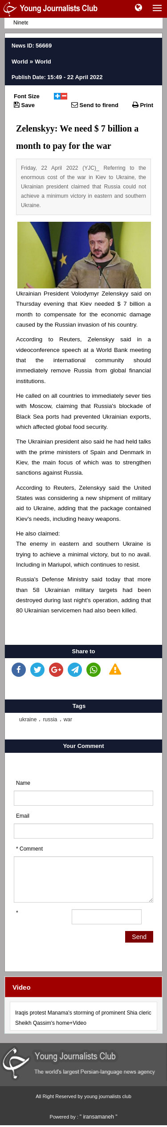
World (20, 61)
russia (50, 719)
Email (22, 816)
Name (23, 783)
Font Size (27, 96)
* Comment (29, 849)
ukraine (28, 719)
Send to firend (94, 104)
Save (24, 104)
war (68, 719)
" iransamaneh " (99, 1117)
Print (142, 104)
